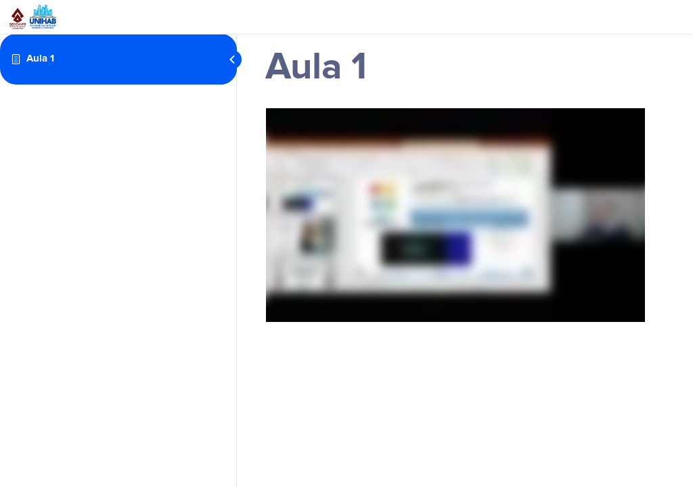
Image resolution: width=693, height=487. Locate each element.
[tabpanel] (455, 215)
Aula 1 (40, 58)
